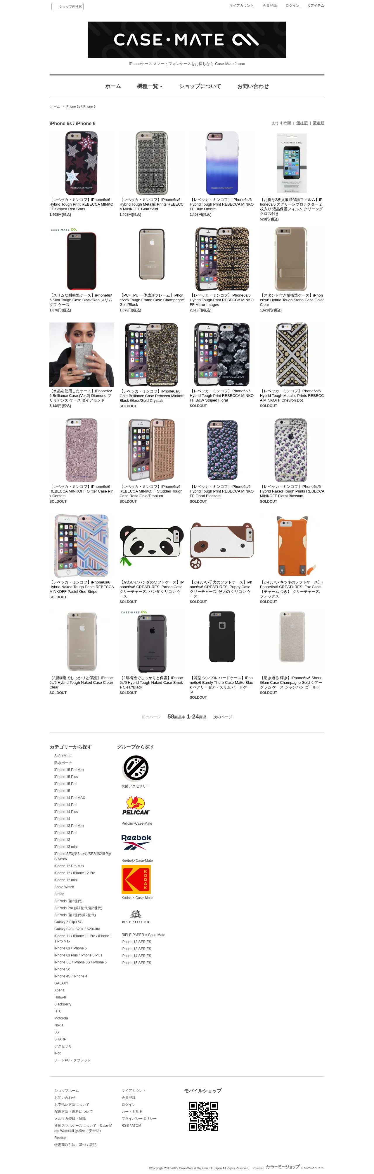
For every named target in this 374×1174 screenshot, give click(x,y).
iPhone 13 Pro (65, 833)
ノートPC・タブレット (72, 1060)
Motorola (61, 1018)
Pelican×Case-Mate (137, 808)
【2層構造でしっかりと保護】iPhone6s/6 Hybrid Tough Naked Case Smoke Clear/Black (151, 682)
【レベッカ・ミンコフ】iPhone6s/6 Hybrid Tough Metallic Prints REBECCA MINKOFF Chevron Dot (292, 395)
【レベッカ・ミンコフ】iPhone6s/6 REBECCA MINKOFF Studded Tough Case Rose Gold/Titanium (151, 491)
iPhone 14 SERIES (136, 956)
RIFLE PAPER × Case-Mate (143, 919)
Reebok (60, 1138)
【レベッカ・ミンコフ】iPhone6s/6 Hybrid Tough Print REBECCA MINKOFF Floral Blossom (222, 491)
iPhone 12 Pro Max (69, 866)
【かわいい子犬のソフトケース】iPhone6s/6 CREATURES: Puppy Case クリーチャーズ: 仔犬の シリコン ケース (221, 589)
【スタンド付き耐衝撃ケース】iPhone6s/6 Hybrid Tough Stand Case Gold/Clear (292, 300)
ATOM (136, 1126)
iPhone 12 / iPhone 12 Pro (74, 873)
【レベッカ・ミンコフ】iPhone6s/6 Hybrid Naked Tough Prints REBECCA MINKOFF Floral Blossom (292, 491)
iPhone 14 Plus (66, 812)
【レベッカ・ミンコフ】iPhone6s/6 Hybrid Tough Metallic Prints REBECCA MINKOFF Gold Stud (151, 204)
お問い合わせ (64, 1098)
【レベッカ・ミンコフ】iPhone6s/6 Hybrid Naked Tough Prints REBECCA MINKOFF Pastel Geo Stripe (81, 587)
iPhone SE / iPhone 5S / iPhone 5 (80, 962)
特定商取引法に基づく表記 (75, 1145)
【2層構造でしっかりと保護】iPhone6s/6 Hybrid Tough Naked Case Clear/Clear (81, 682)
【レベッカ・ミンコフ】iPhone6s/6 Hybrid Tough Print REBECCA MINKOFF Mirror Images (222, 300)
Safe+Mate (62, 756)
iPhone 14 (62, 819)
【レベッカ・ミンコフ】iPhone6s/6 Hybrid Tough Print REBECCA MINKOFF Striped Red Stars (81, 204)
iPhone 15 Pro (65, 784)
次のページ (222, 717)
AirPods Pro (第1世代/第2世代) (78, 908)
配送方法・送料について (73, 1112)
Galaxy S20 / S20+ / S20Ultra (77, 929)
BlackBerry (62, 1004)
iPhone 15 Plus (66, 777)
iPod (57, 1053)
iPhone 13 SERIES (136, 949)
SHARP (60, 1039)
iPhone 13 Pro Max (69, 826)
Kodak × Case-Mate (137, 882)
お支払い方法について (71, 1105)
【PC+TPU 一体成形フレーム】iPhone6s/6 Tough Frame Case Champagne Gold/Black (152, 300)
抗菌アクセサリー (136, 770)
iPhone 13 (62, 840)
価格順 (302, 123)
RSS (125, 1126)
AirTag (59, 894)
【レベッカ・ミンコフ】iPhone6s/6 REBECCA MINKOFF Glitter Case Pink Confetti (81, 491)
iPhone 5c (62, 969)
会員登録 (270, 5)
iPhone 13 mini (65, 847)
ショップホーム (66, 1091)
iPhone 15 (62, 791)
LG (56, 1032)
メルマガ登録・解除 (70, 1119)
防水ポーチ (63, 763)
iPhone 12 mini (65, 880)
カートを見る (132, 1112)
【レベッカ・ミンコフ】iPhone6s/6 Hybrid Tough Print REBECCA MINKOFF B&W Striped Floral (222, 395)
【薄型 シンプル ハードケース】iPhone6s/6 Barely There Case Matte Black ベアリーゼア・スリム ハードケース (221, 685)
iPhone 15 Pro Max (69, 770)
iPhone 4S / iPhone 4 (70, 976)
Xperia (59, 990)
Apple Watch (64, 887)
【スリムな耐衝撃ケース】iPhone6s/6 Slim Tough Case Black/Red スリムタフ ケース (80, 300)
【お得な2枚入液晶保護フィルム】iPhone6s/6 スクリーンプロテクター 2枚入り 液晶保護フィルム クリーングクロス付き (291, 206)
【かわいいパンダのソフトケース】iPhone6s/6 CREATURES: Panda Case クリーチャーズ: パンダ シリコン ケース (152, 589)
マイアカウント (241, 5)
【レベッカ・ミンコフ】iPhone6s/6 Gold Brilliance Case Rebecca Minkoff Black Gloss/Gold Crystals (151, 396)
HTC (58, 1011)
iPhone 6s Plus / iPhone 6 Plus (78, 955)
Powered (288, 1168)
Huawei (60, 997)
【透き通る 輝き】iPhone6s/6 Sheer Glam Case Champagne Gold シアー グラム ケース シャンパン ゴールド (291, 682)
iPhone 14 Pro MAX (69, 798)
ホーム (55, 106)
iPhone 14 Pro (65, 805)
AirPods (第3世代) (68, 901)
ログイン (292, 5)
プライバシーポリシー (139, 1119)
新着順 (318, 123)
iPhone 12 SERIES (136, 942)
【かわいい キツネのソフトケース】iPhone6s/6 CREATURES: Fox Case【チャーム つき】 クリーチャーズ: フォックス (291, 589)
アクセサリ (63, 1046)
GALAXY (61, 983)
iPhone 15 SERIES (136, 963)
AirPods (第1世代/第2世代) (75, 915)
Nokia (58, 1025)
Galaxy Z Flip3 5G (68, 922)
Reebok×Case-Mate (137, 845)
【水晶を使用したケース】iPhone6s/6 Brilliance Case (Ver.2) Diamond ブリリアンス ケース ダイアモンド (80, 395)
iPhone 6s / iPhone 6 (80, 106)
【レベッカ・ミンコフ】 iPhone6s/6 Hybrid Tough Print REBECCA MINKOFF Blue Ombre (222, 204)
